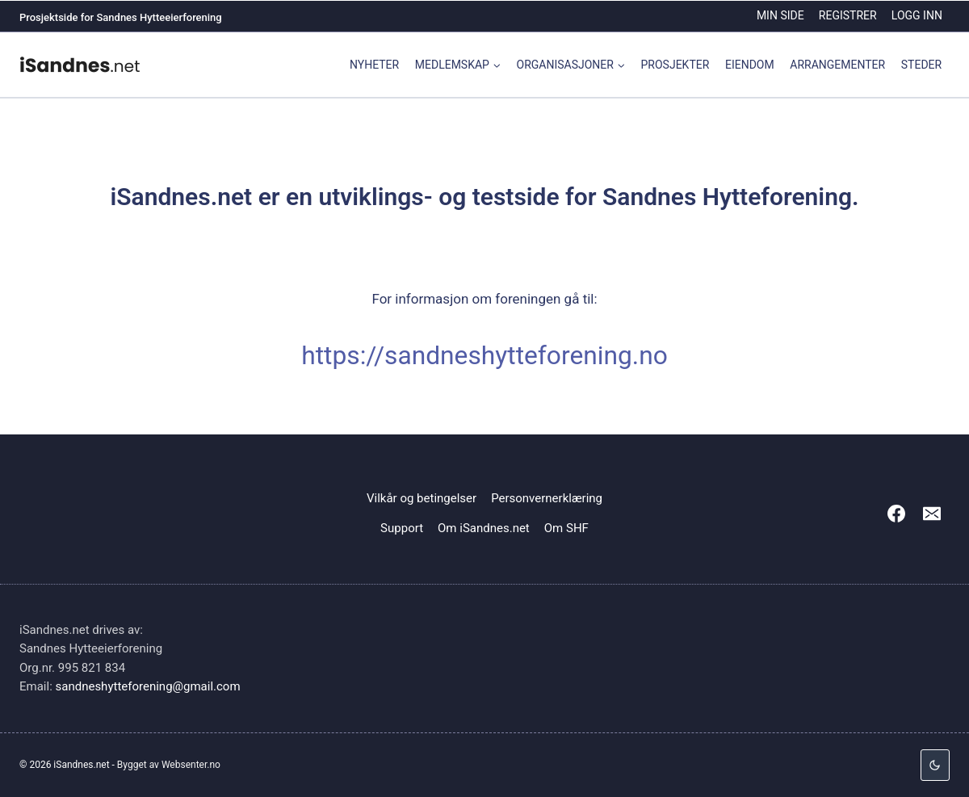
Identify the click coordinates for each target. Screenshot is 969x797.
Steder (921, 64)
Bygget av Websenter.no (168, 764)
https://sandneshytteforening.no (484, 356)
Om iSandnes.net (484, 528)
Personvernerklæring (546, 498)
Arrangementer (837, 64)
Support (401, 528)
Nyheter (374, 64)
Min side (780, 15)
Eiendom (749, 64)
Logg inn (916, 15)
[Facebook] (896, 513)
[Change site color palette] (935, 765)
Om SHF (566, 528)
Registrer (848, 15)
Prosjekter (675, 64)
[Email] (932, 513)
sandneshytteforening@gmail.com (148, 686)
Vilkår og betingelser (421, 498)
